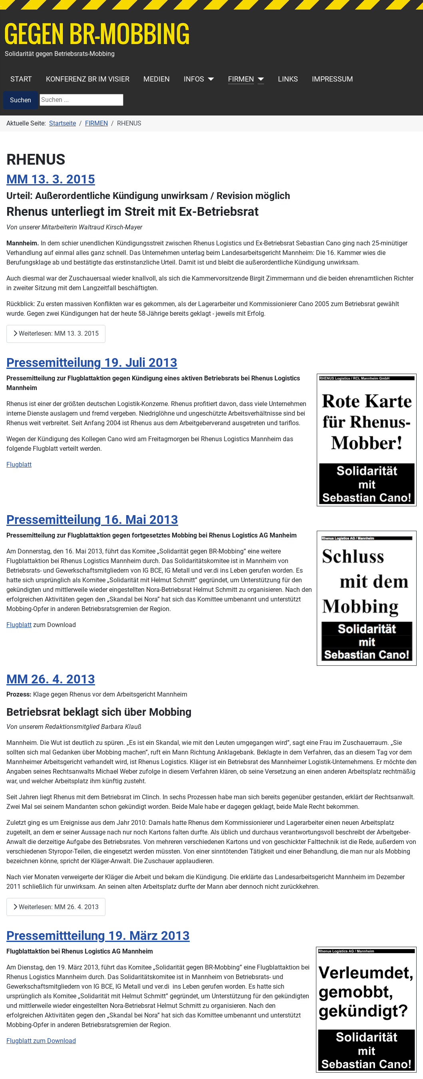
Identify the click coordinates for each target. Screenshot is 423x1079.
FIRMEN (241, 79)
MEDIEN (156, 79)
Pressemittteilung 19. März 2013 (98, 935)
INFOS (194, 79)
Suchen (20, 100)
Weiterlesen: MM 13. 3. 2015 (56, 333)
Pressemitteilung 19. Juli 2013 (91, 362)
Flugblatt (19, 464)
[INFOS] (209, 79)
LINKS (288, 79)
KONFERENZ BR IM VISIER (87, 79)
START (21, 79)
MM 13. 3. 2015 (50, 179)
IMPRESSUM (332, 79)
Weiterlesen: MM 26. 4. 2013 (56, 907)
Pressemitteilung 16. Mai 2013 (92, 519)
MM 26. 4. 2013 (50, 679)
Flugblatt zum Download (41, 1041)
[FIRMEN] (259, 79)
